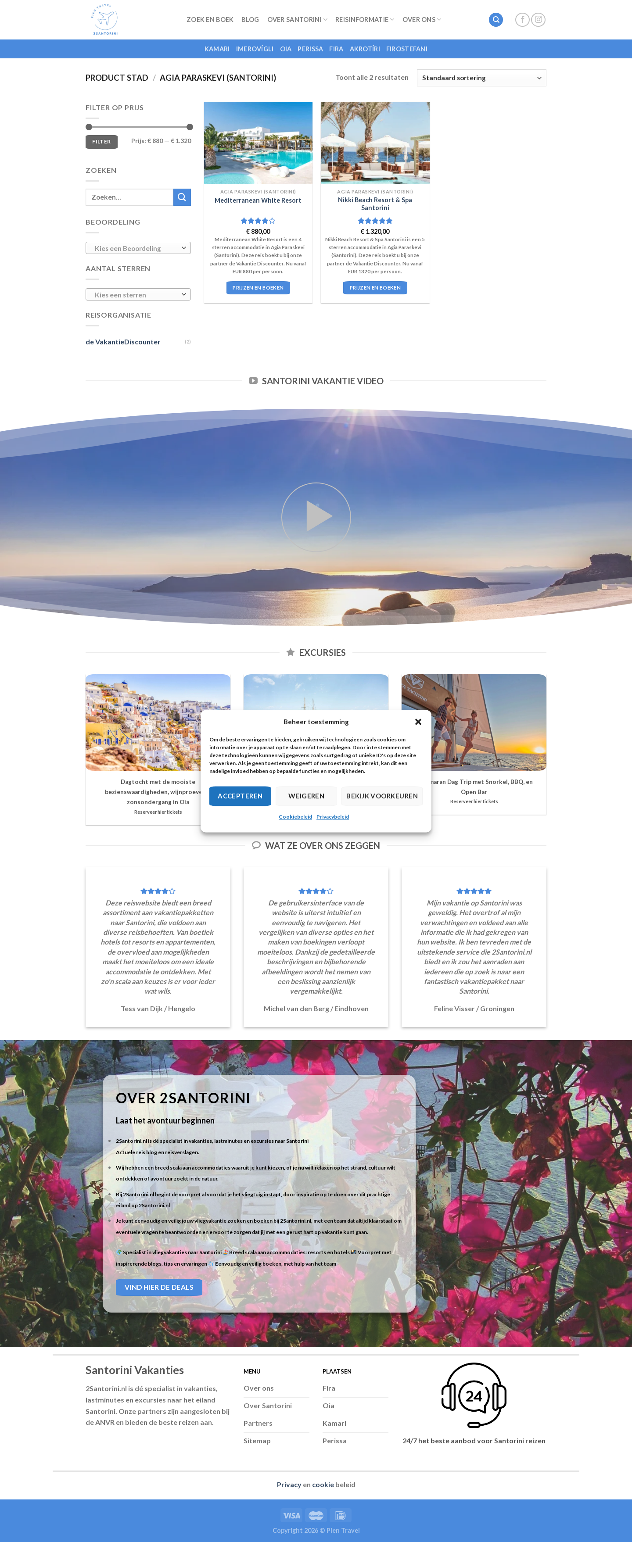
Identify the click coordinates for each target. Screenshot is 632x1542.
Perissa (310, 49)
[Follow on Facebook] (522, 20)
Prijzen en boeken (258, 287)
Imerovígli (255, 49)
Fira (336, 49)
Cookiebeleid (295, 816)
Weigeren (306, 796)
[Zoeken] (496, 20)
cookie (323, 1484)
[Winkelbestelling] (481, 77)
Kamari (217, 49)
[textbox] (136, 248)
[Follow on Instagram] (538, 20)
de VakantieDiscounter (123, 341)
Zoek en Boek (210, 19)
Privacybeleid (332, 816)
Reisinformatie (365, 19)
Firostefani (406, 49)
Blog (250, 19)
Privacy (289, 1484)
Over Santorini (297, 19)
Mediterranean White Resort (258, 200)
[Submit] (182, 197)
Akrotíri (365, 49)
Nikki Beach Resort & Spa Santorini (375, 204)
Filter (101, 141)
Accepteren (240, 796)
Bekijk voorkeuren (382, 796)
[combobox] (138, 248)
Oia (286, 49)
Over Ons (422, 19)
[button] (418, 721)
